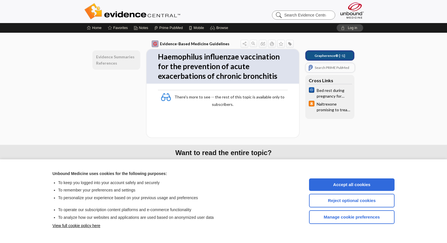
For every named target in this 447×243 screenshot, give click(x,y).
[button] (220, 28)
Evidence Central (155, 11)
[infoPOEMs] (329, 106)
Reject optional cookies (352, 200)
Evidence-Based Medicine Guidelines (190, 43)
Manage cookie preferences (352, 217)
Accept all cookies (352, 184)
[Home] (94, 28)
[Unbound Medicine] (352, 10)
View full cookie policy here (76, 225)
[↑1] (329, 55)
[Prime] (168, 28)
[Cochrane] (329, 93)
